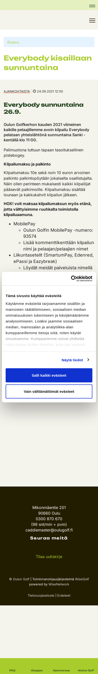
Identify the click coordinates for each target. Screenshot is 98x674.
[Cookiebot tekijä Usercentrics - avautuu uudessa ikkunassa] (70, 278)
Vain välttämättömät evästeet (49, 391)
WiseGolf (82, 579)
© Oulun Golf (19, 579)
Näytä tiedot (72, 360)
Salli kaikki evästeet (49, 375)
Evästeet (63, 595)
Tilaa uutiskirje (49, 556)
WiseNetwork (59, 584)
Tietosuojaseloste (41, 595)
